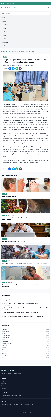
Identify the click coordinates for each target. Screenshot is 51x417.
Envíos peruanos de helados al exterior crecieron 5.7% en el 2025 (21, 312)
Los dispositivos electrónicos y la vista (13, 241)
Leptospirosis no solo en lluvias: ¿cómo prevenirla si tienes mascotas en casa (24, 263)
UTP (3, 45)
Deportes (4, 38)
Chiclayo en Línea (28, 404)
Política (4, 28)
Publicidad (4, 386)
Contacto (3, 388)
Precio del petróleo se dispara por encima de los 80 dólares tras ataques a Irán (24, 299)
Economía (5, 31)
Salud (6, 51)
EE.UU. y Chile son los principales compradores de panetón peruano (21, 303)
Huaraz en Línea (17, 404)
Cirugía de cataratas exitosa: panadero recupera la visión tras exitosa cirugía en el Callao (24, 285)
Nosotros (3, 383)
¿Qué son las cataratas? (9, 196)
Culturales (5, 42)
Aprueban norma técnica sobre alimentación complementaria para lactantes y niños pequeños (25, 218)
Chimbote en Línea (6, 404)
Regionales (5, 24)
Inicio (3, 17)
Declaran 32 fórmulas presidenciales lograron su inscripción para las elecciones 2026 (26, 307)
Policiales (4, 35)
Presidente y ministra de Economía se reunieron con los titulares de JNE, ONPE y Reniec (24, 317)
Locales (4, 21)
